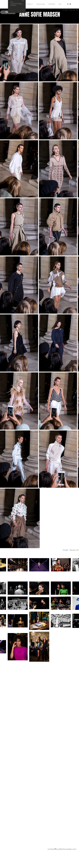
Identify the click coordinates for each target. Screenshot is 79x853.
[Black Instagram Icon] (70, 4)
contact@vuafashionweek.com (62, 849)
